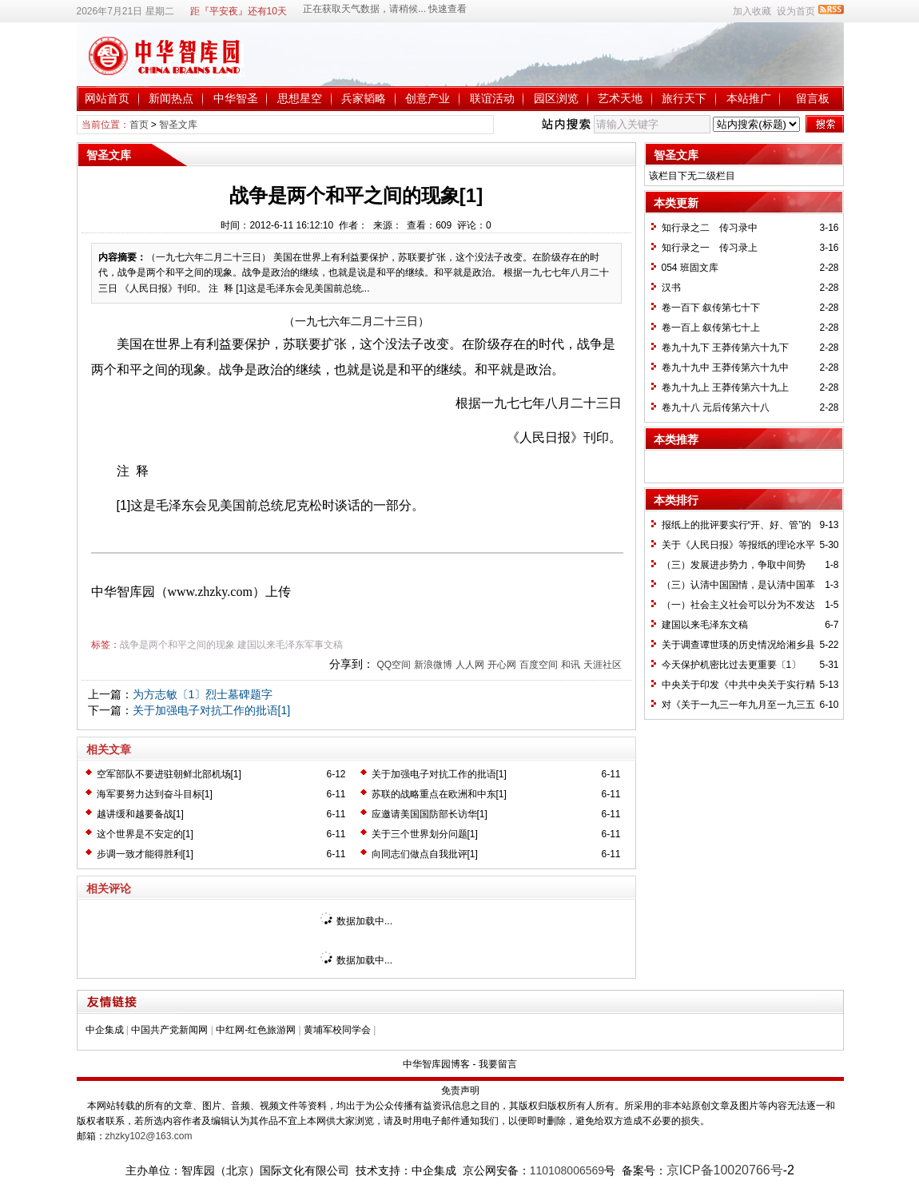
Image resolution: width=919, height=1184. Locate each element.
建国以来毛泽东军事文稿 (290, 644)
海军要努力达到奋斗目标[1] (155, 794)
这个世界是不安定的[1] (145, 834)
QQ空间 (393, 664)
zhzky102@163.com (149, 1136)
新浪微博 (433, 664)
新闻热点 (171, 98)
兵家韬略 (363, 98)
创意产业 (427, 98)
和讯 (570, 664)
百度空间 (538, 664)
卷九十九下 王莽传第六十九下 (725, 347)
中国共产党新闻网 (169, 1029)
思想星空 (299, 98)
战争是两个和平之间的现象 (177, 644)
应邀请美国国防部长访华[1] (429, 814)
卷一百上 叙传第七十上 (711, 327)
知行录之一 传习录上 (710, 247)
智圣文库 (178, 124)
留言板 (812, 98)
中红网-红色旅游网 (256, 1029)
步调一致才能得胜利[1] (145, 854)
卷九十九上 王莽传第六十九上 (725, 387)
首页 (139, 124)
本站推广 (748, 98)
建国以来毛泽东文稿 (705, 624)
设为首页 (796, 11)
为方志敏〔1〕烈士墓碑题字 (203, 694)
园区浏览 (556, 98)
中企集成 (105, 1029)
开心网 (501, 664)
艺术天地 (620, 98)
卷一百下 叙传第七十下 (711, 307)
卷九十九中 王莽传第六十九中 (725, 367)
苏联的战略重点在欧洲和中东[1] (439, 794)
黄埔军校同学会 (337, 1029)
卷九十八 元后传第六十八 (716, 407)
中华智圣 (235, 98)
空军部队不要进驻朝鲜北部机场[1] (169, 774)
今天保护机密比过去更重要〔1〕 (732, 664)
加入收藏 (752, 11)
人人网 (470, 664)
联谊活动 (492, 98)
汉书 (671, 287)
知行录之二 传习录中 (710, 227)
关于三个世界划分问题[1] (425, 834)
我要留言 (498, 1064)
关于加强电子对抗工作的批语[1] (212, 710)
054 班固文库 (690, 267)
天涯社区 (602, 664)
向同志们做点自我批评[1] (425, 854)
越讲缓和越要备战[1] (140, 814)
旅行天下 (684, 98)
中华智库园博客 (436, 1064)
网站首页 (107, 98)
